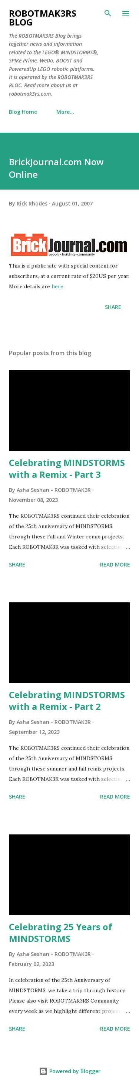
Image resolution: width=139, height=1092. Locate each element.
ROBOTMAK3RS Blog (42, 17)
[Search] (107, 13)
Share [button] (113, 306)
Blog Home (23, 111)
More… (65, 111)
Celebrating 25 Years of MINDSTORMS (60, 933)
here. (58, 286)
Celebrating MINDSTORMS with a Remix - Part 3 (67, 468)
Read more (115, 564)
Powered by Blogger (69, 1071)
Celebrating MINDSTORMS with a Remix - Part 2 (67, 700)
